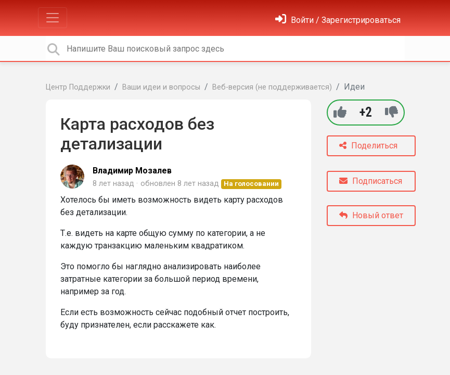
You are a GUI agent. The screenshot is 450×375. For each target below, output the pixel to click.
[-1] (391, 112)
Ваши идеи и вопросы (161, 87)
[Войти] (338, 20)
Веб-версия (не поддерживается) (272, 87)
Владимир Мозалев (132, 171)
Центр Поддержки (78, 87)
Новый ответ (371, 215)
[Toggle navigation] (52, 17)
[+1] (339, 112)
